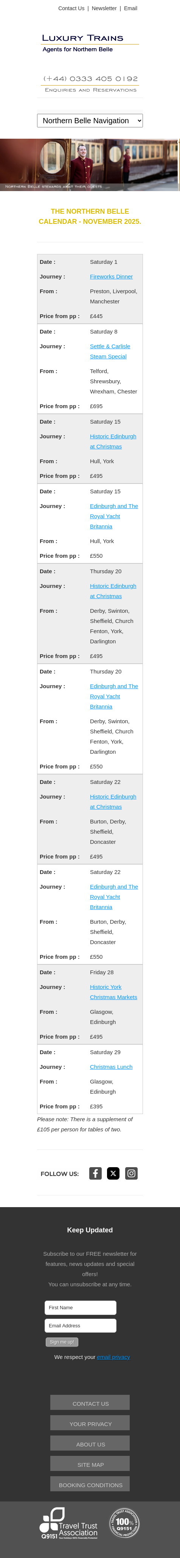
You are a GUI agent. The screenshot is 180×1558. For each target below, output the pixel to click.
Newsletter (104, 8)
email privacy (113, 1357)
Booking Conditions (91, 1485)
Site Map (91, 1465)
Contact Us (71, 8)
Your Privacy (91, 1424)
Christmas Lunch (111, 1067)
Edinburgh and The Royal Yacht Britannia (114, 516)
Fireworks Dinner (111, 276)
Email (130, 8)
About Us (90, 1444)
